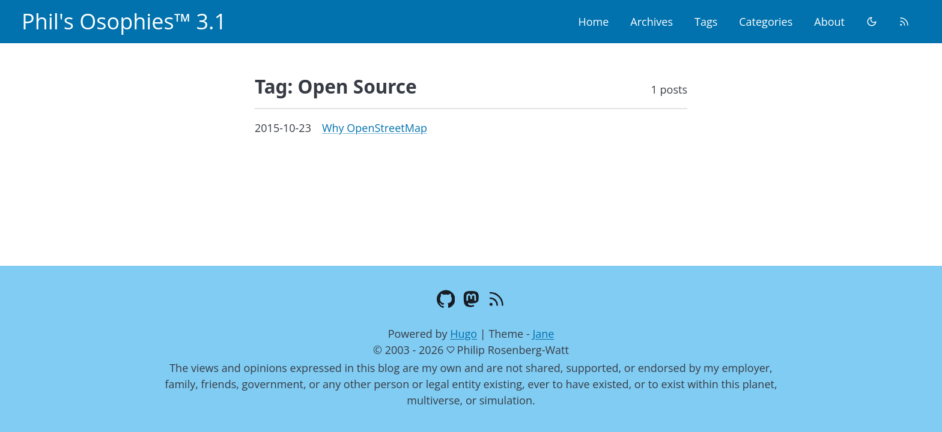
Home (593, 21)
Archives (651, 21)
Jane (543, 333)
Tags (705, 21)
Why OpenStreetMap (374, 128)
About (829, 21)
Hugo (463, 333)
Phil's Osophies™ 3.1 (124, 21)
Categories (765, 21)
